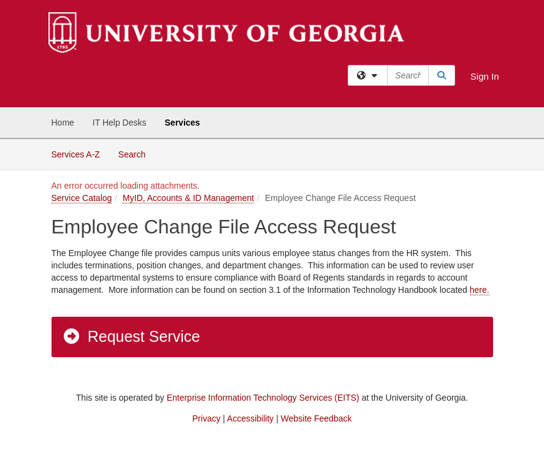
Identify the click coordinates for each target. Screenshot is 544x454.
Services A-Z (76, 154)
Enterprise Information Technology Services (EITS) (263, 398)
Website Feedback (316, 418)
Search (136, 153)
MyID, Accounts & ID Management (188, 198)
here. (479, 290)
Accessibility (250, 418)
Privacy (207, 418)
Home (63, 122)
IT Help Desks (120, 122)
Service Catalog (82, 198)
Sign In (484, 76)
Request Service (131, 336)
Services (183, 122)
